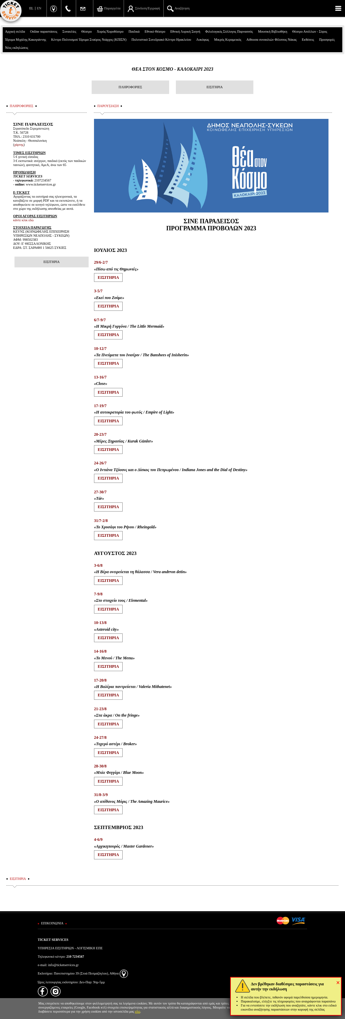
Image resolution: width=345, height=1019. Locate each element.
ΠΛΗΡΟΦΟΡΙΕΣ (130, 87)
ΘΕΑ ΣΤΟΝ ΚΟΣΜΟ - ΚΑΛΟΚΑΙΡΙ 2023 (172, 69)
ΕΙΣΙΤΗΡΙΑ (215, 87)
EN (39, 8)
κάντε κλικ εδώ (23, 220)
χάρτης (19, 144)
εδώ (137, 1011)
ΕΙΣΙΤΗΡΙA (108, 277)
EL (31, 8)
